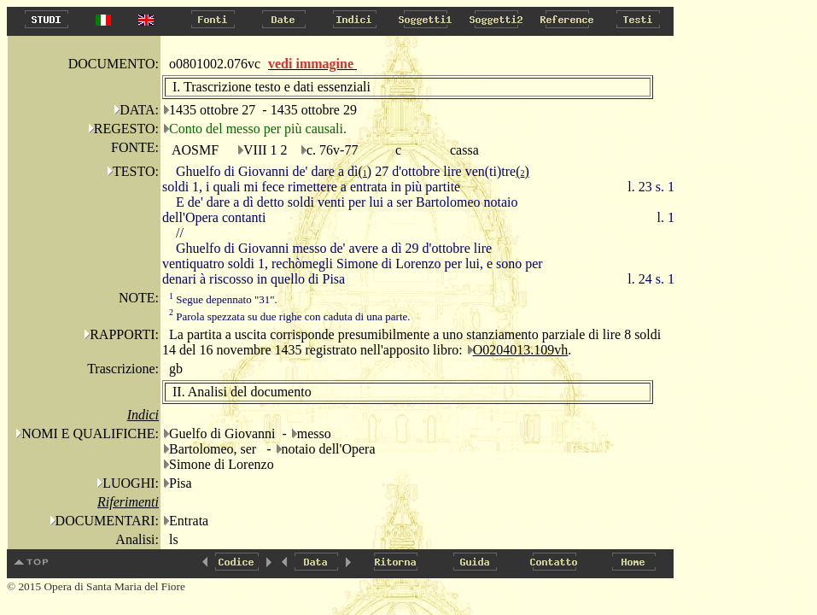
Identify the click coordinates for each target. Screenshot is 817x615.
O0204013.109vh (521, 350)
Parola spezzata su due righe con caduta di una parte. (290, 316)
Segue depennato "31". (223, 299)
